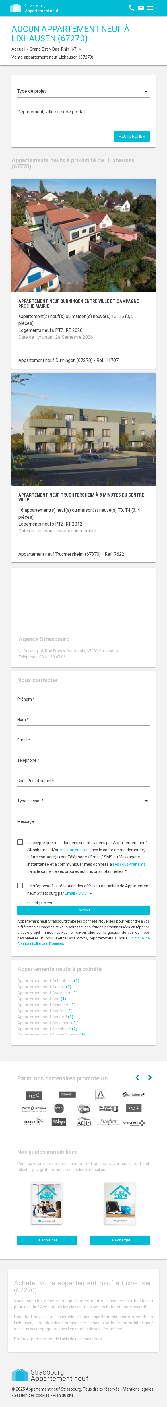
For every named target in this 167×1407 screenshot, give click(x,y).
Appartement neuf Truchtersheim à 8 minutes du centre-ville (82, 497)
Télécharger (47, 1240)
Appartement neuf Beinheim (46, 1005)
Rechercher (132, 136)
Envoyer (83, 910)
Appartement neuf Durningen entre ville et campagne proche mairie (78, 304)
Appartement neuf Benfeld (45, 1011)
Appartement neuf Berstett (45, 1017)
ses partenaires (74, 850)
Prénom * (26, 699)
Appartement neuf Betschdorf (48, 1023)
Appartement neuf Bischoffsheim (51, 1035)
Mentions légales (138, 1389)
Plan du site (63, 1395)
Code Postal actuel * (35, 780)
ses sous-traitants (129, 864)
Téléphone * (28, 760)
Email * (23, 740)
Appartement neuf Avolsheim (47, 993)
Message (25, 821)
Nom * (23, 719)
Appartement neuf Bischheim (47, 1029)
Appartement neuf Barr (41, 999)
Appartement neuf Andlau (44, 986)
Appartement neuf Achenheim (48, 980)
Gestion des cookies (32, 1395)
